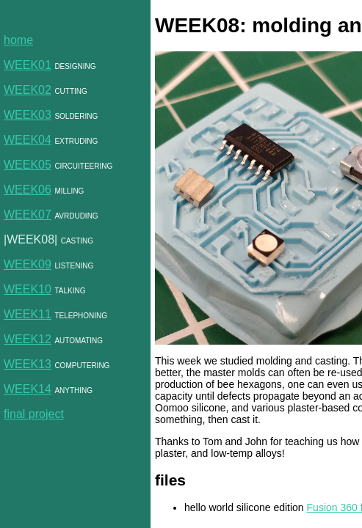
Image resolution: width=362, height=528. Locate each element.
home (18, 40)
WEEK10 (27, 289)
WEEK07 (27, 214)
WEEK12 (27, 339)
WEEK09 (27, 264)
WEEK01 (27, 65)
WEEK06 (27, 189)
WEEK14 (27, 389)
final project (34, 414)
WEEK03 (27, 115)
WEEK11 (27, 314)
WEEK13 (27, 364)
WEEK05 (27, 164)
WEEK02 (27, 90)
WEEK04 (27, 139)
